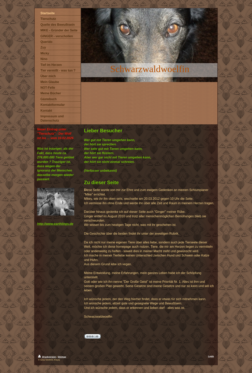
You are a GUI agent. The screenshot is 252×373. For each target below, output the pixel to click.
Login (211, 356)
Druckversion (47, 357)
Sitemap (62, 357)
